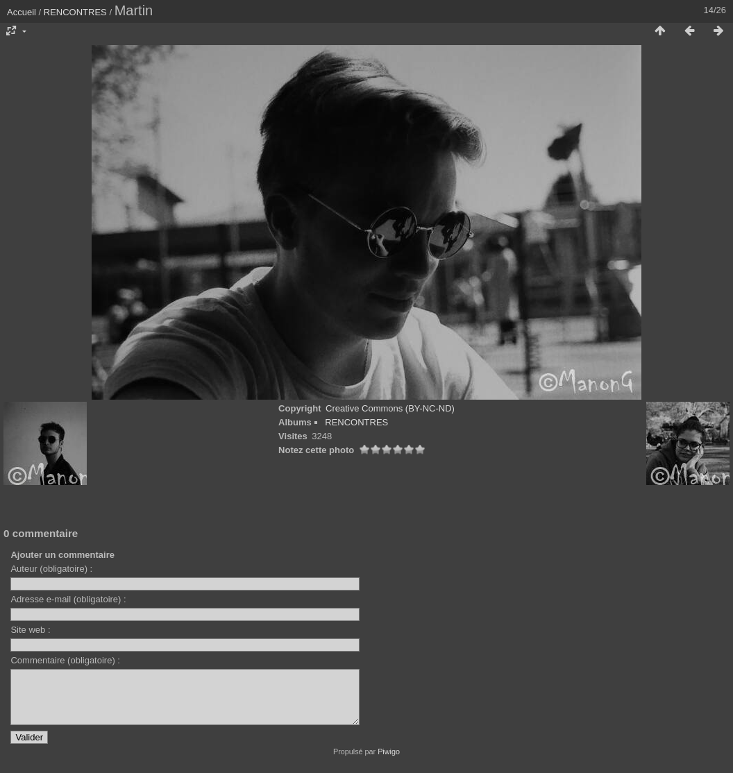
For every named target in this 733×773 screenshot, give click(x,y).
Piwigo (389, 762)
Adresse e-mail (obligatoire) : (68, 599)
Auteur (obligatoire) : (51, 568)
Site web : (30, 630)
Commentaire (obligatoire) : (65, 660)
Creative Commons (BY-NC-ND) (390, 408)
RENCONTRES (75, 12)
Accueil (21, 12)
